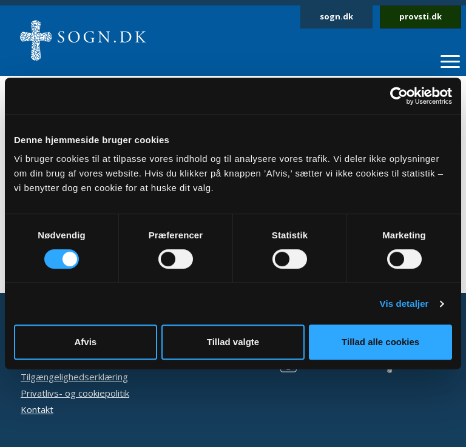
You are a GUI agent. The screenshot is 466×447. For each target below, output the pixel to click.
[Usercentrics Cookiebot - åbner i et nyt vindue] (399, 96)
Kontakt (37, 409)
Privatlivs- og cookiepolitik (75, 393)
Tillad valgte (233, 342)
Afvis (85, 342)
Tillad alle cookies (380, 342)
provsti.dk (420, 16)
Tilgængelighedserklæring (74, 377)
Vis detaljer (404, 303)
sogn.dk (336, 16)
